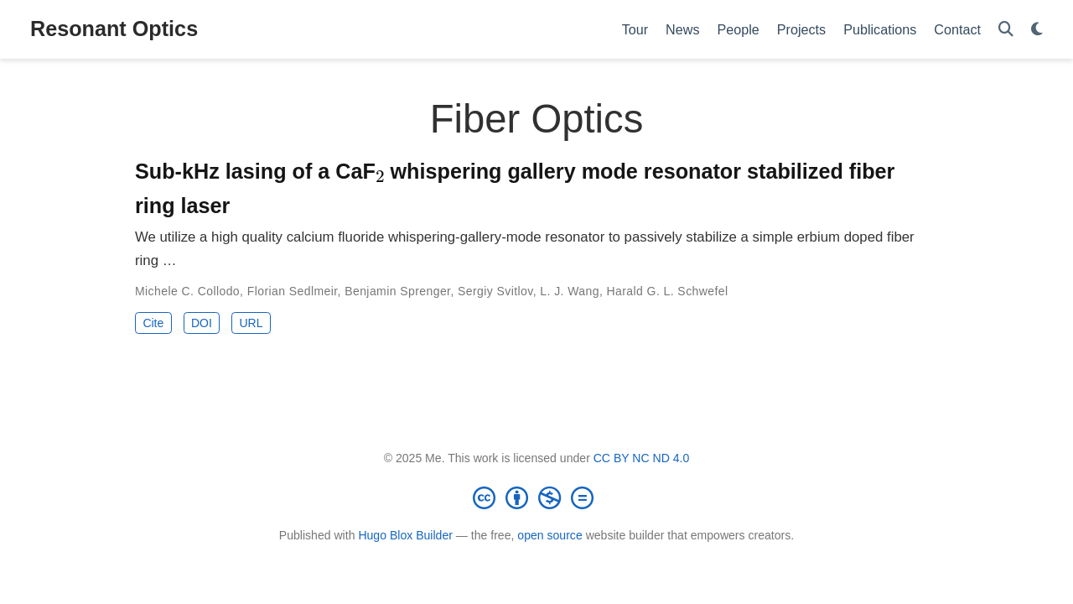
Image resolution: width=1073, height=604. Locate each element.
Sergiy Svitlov (495, 291)
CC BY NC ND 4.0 (642, 458)
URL (250, 323)
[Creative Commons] (536, 497)
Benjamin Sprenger (397, 291)
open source (549, 535)
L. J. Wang (569, 291)
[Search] (1005, 29)
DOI (201, 323)
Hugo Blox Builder (405, 535)
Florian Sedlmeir (292, 291)
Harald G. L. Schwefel (667, 291)
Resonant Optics (114, 28)
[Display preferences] (1037, 29)
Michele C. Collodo (187, 291)
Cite (153, 323)
